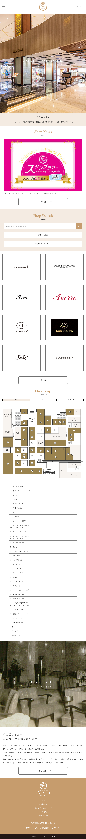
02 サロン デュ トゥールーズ (20, 491)
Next (80, 165)
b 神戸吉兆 (14, 631)
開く (3, 6)
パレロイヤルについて (43, 808)
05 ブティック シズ (16, 504)
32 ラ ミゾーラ (15, 586)
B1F (16, 400)
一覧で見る (43, 202)
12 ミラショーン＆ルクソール (20, 532)
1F (43, 400)
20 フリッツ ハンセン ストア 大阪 (21, 551)
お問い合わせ (43, 815)
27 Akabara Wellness (18, 573)
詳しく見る (43, 770)
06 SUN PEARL (16, 508)
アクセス (43, 811)
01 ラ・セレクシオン (17, 486)
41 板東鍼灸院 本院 (16, 622)
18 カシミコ (14, 547)
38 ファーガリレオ (16, 609)
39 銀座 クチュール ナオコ (19, 614)
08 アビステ (14, 517)
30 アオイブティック (17, 581)
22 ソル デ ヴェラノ (17, 560)
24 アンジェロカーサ (17, 564)
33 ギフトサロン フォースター (20, 590)
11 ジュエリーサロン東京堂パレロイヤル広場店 (19, 526)
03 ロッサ (13, 495)
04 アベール (14, 499)
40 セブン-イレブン (17, 618)
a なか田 (13, 627)
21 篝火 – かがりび (16, 555)
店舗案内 (43, 804)
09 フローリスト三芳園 (18, 521)
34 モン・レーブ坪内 (17, 594)
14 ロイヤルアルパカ (17, 543)
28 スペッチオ (15, 577)
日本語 (79, 7)
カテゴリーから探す (43, 243)
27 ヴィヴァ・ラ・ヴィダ (18, 568)
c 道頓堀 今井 (15, 635)
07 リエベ (13, 512)
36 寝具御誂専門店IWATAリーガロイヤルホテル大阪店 (19, 604)
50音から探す (43, 235)
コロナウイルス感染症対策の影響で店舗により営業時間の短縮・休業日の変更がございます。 (43, 122)
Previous (5, 165)
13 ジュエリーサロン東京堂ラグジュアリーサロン (19, 537)
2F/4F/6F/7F (70, 400)
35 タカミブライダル (17, 599)
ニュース (43, 800)
